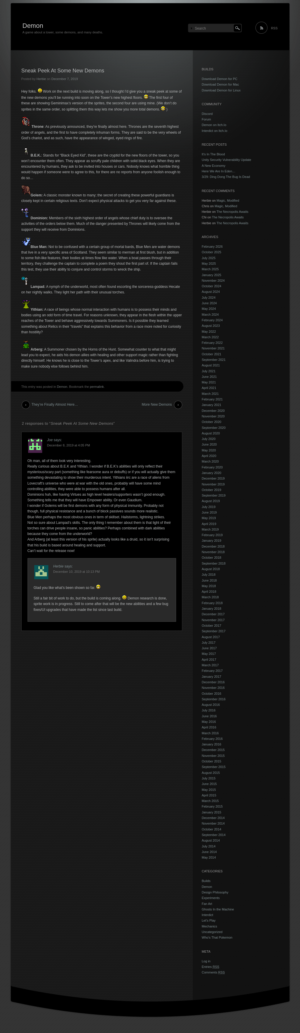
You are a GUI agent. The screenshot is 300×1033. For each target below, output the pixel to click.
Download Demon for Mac (220, 84)
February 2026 (212, 246)
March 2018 (210, 597)
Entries (210, 967)
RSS (274, 28)
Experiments (211, 898)
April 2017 (209, 659)
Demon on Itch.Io (214, 125)
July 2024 (209, 297)
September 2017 (214, 631)
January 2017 (211, 676)
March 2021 (210, 393)
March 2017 (210, 665)
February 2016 (212, 738)
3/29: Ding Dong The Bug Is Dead (226, 177)
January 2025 (211, 275)
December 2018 (213, 546)
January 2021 (211, 405)
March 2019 (210, 529)
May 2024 (209, 308)
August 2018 (211, 569)
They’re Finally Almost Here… (55, 404)
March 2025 (210, 269)
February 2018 (212, 603)
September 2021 (214, 359)
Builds (206, 881)
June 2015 (209, 784)
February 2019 (212, 535)
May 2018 (209, 586)
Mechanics (209, 926)
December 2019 (213, 478)
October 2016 (211, 693)
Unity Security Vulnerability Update (226, 160)
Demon (33, 25)
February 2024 (212, 320)
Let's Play (209, 920)
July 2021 (209, 371)
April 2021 (209, 388)
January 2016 (211, 744)
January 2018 (211, 608)
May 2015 (209, 789)
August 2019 (211, 501)
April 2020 (209, 456)
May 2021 (209, 382)
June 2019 (209, 512)
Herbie (41, 79)
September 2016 (214, 699)
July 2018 (209, 574)
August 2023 (211, 325)
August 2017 (211, 637)
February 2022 (212, 342)
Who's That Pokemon (217, 937)
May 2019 (209, 518)
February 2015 (212, 806)
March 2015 (210, 801)
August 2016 (211, 704)
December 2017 (213, 614)
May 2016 (209, 721)
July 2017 (209, 642)
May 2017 (209, 653)
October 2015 (211, 761)
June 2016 (209, 716)
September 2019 (214, 495)
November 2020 (213, 416)
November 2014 (213, 823)
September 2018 (214, 563)
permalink (97, 386)
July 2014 (209, 846)
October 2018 (211, 557)
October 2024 (211, 286)
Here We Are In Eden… (219, 171)
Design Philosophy (215, 892)
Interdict (207, 915)
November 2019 (213, 484)
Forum (206, 119)
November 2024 (213, 280)
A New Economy (214, 165)
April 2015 (209, 795)
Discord (207, 113)
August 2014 (211, 840)
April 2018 (209, 591)
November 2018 (213, 552)
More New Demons (157, 404)
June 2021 (209, 376)
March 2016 (210, 733)
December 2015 (213, 750)
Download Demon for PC (220, 79)
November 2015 (213, 755)
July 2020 (209, 439)
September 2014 (214, 835)
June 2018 (209, 580)
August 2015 (211, 772)
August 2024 (211, 291)
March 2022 (210, 337)
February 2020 (212, 467)
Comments (213, 972)
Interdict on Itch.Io (214, 130)
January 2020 (211, 473)
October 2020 (211, 422)
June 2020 (209, 444)
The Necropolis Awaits (232, 211)
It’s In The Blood (213, 154)
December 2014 (213, 818)
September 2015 (214, 767)
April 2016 (209, 727)
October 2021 (211, 354)
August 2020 (211, 433)
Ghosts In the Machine (218, 909)
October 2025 (211, 252)
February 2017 (212, 670)
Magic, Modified (228, 200)
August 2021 (211, 365)
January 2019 (211, 540)
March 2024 (210, 314)
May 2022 (209, 331)
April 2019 (209, 524)
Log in (206, 961)
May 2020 (209, 450)
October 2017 (211, 625)
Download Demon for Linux (221, 90)
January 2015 (211, 812)
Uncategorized (212, 932)
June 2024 (209, 303)
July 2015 (209, 778)
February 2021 (212, 399)
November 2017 (213, 620)
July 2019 (209, 507)
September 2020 (214, 427)
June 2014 (209, 852)
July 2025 (209, 258)
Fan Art (207, 903)
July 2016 (209, 710)
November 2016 (213, 687)
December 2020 (213, 410)
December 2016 (213, 682)
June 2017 (209, 648)
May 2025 (209, 263)
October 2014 (211, 829)
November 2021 (213, 348)
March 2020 (210, 461)
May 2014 (209, 857)
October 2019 (211, 490)
